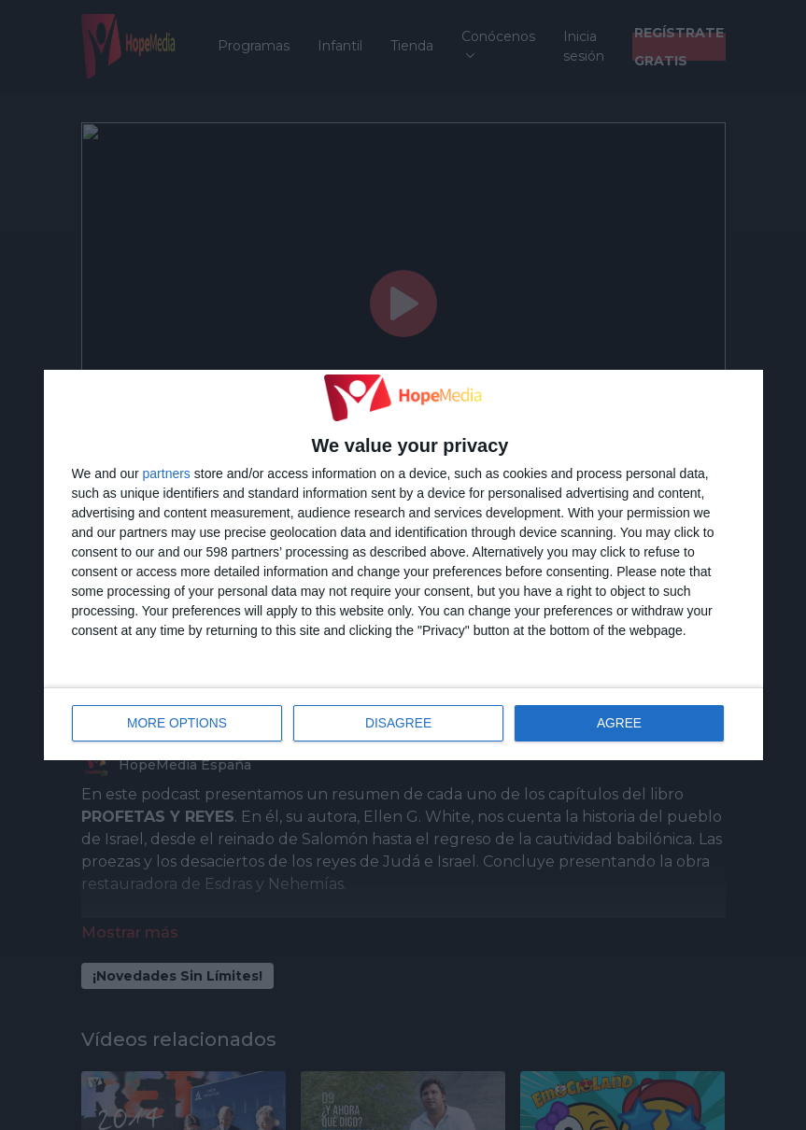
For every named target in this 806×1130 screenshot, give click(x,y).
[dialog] (403, 565)
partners (167, 474)
